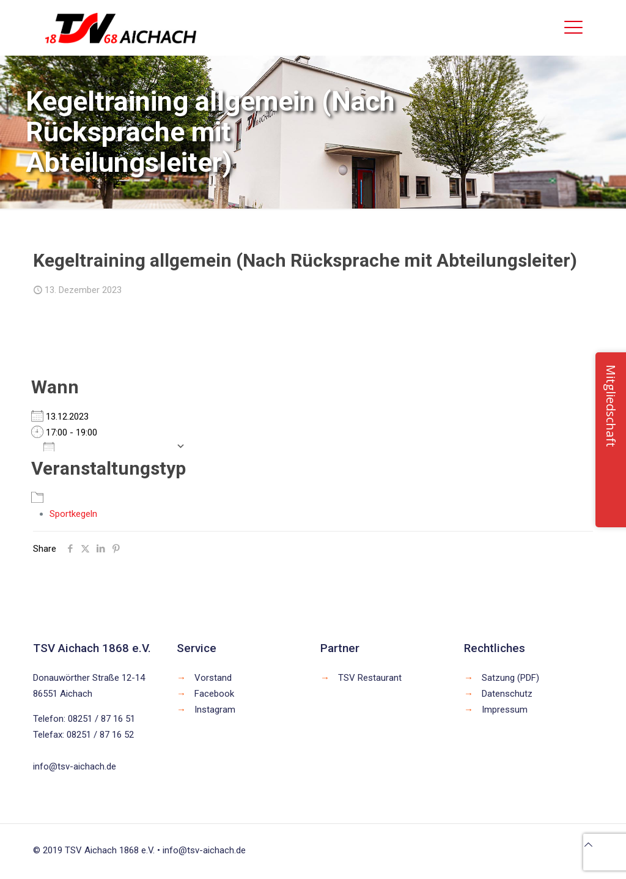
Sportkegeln (73, 513)
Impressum (505, 709)
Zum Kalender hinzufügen (106, 445)
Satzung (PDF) (510, 677)
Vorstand (213, 677)
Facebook (214, 693)
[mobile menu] (573, 27)
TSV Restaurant (370, 677)
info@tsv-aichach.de (74, 766)
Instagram (214, 709)
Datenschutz (507, 693)
